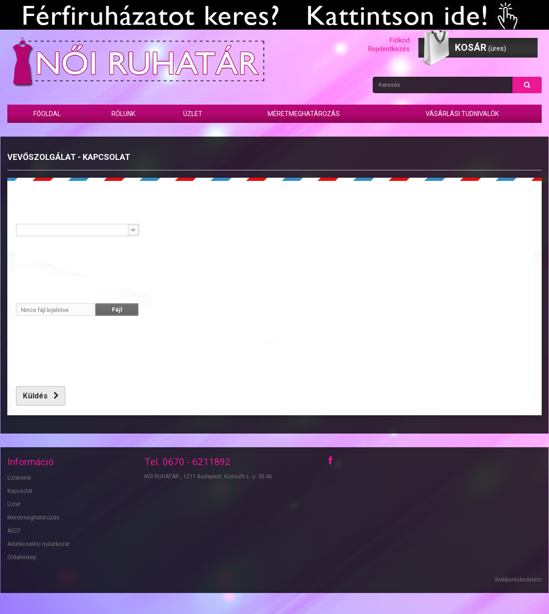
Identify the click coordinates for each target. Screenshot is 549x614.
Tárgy (23, 217)
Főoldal (47, 113)
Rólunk (123, 113)
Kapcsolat (19, 491)
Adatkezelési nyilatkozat (38, 544)
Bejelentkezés (389, 49)
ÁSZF (14, 531)
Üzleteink (19, 478)
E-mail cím (29, 243)
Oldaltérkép (21, 557)
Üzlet (192, 113)
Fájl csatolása (33, 296)
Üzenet (161, 217)
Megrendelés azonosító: (48, 270)
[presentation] (85, 362)
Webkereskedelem (518, 580)
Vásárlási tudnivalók (462, 113)
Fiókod (400, 40)
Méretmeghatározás (304, 113)
